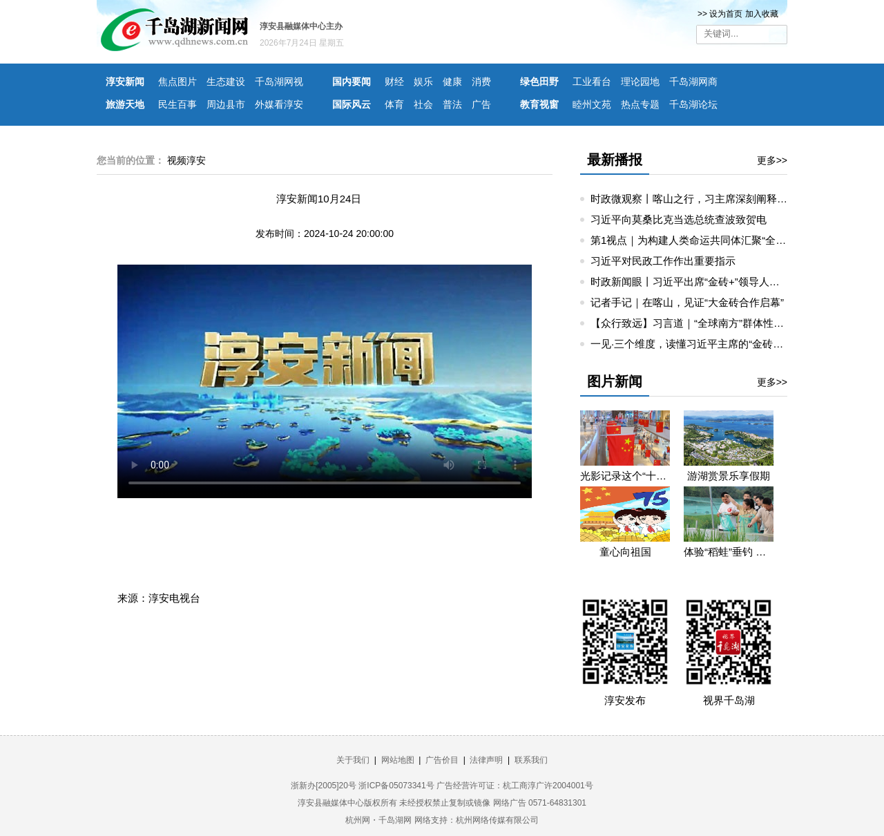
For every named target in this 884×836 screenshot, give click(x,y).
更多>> (772, 160)
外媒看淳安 (279, 104)
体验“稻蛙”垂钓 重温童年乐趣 (729, 552)
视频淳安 (186, 160)
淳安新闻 (125, 81)
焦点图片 (177, 81)
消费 (481, 81)
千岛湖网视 (279, 81)
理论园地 (640, 81)
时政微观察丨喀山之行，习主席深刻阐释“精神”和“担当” (716, 199)
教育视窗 (539, 104)
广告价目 (442, 760)
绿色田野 (539, 81)
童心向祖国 (625, 552)
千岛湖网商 (693, 81)
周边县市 (225, 104)
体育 (394, 104)
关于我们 (352, 760)
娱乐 (423, 81)
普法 (452, 104)
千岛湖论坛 (693, 104)
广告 (481, 104)
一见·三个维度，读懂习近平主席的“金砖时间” (693, 344)
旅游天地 (125, 104)
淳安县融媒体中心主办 (301, 26)
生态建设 (225, 81)
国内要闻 (351, 81)
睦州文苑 (592, 104)
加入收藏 (761, 14)
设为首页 (725, 14)
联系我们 (531, 760)
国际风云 (351, 104)
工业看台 (592, 81)
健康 (452, 81)
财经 (394, 81)
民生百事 (177, 104)
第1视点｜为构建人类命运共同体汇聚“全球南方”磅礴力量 (721, 240)
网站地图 (397, 760)
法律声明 (486, 760)
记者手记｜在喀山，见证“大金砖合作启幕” (687, 302)
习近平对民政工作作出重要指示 (663, 261)
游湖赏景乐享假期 (728, 476)
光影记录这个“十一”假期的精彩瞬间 (625, 476)
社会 (423, 104)
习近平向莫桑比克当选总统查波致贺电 (678, 219)
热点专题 (640, 104)
